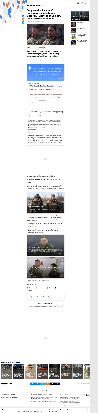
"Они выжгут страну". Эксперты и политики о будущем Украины (82, 35)
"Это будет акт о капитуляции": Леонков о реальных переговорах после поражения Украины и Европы (82, 24)
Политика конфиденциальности (38, 399)
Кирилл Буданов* (44, 306)
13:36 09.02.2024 (30, 21)
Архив (43, 390)
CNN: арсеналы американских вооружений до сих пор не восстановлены (79, 18)
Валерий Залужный (36, 306)
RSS (47, 390)
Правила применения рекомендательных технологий (43, 401)
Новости (30, 306)
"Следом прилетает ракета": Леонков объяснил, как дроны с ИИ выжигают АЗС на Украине (82, 30)
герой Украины (59, 306)
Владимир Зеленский (52, 306)
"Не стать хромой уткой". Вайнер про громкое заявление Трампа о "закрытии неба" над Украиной (82, 42)
